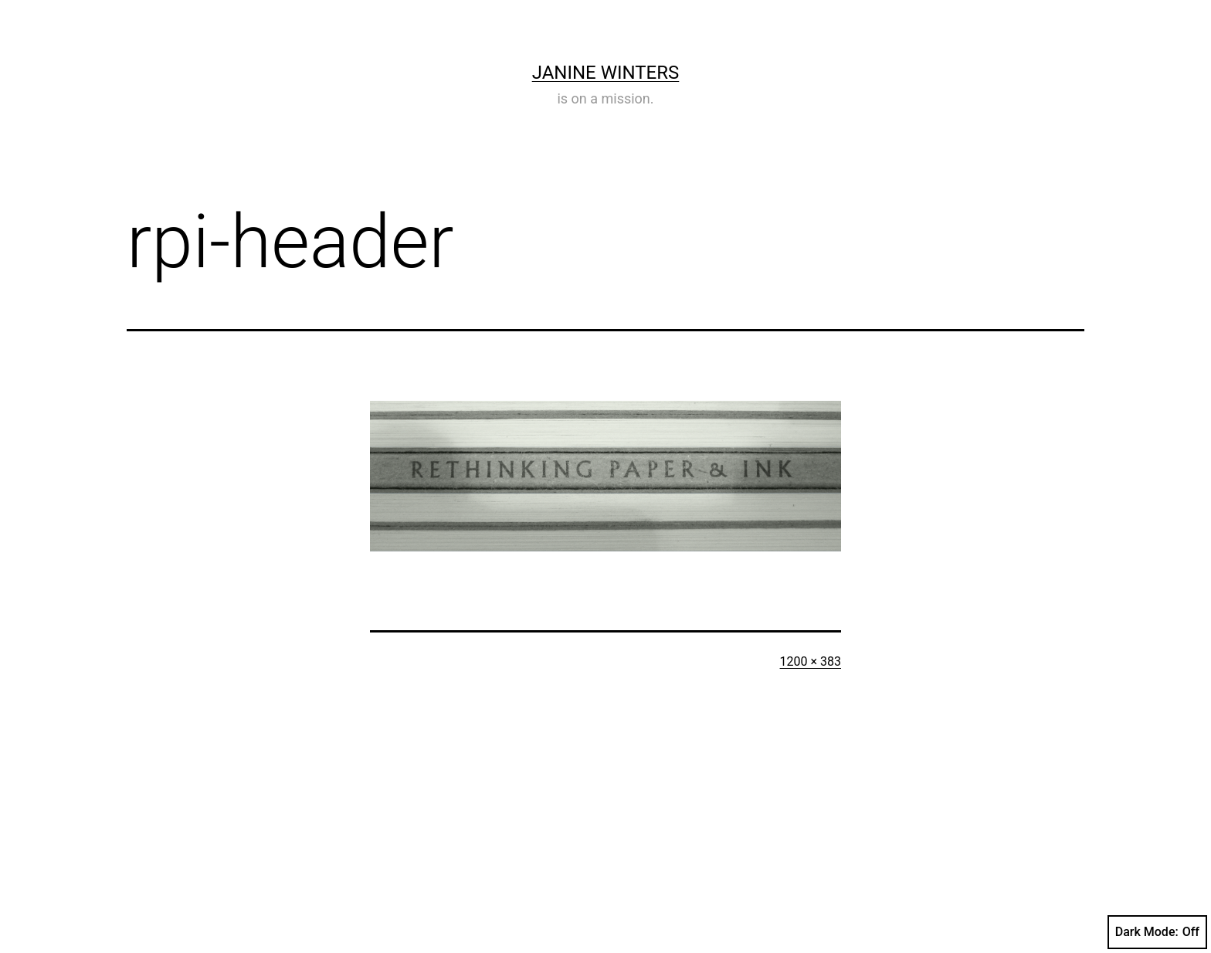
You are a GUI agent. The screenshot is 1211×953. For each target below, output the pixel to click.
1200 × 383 (810, 661)
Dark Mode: (1157, 932)
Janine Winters (606, 72)
